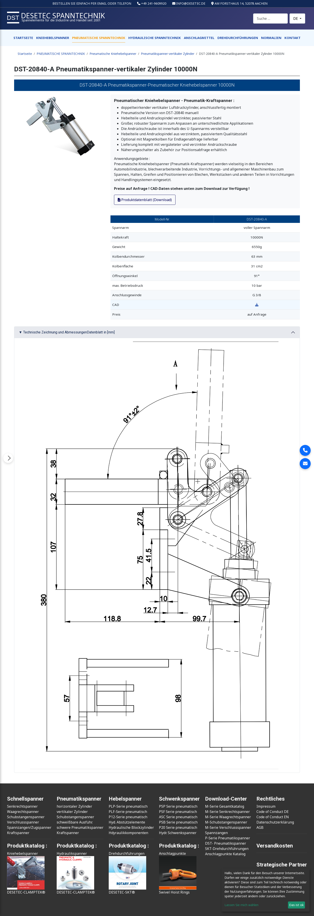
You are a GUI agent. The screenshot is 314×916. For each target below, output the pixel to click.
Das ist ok (296, 905)
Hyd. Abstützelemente (127, 822)
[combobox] (270, 18)
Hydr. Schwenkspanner (177, 832)
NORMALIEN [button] (271, 37)
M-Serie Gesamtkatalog (224, 806)
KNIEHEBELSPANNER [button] (52, 37)
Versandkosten (274, 846)
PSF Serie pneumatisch (178, 811)
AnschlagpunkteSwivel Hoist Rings (177, 873)
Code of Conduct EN (272, 816)
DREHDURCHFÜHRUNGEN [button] (237, 37)
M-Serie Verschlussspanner (228, 827)
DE (296, 18)
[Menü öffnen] (8, 458)
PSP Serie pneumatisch (178, 806)
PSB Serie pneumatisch (178, 822)
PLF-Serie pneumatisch (128, 811)
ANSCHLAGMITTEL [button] (199, 37)
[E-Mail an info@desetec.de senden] (305, 463)
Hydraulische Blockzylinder (131, 827)
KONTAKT (292, 37)
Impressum (265, 806)
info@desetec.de (190, 3)
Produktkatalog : (179, 846)
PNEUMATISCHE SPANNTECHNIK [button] (98, 37)
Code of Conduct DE (272, 811)
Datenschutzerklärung (275, 822)
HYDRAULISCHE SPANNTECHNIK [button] (154, 37)
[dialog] (265, 890)
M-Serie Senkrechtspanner (227, 811)
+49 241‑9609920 (153, 3)
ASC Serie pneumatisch (178, 816)
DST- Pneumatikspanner (225, 843)
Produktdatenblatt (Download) (145, 199)
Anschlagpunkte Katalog (225, 853)
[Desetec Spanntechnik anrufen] (305, 450)
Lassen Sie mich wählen (241, 905)
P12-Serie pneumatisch (128, 816)
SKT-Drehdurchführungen (227, 848)
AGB (260, 827)
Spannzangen (216, 832)
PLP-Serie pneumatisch (128, 806)
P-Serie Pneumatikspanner (227, 838)
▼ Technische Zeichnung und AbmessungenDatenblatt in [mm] (67, 332)
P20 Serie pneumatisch (178, 827)
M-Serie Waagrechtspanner (228, 816)
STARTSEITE (23, 37)
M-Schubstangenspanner (226, 822)
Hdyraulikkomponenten (128, 832)
